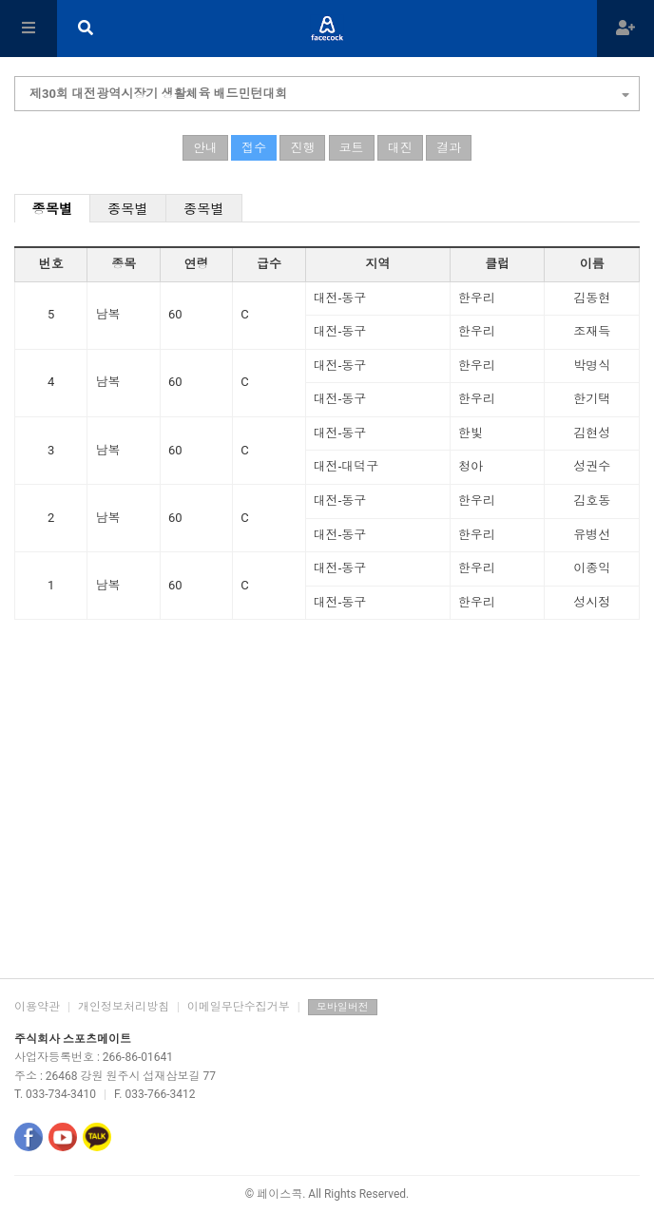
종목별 (52, 209)
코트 (351, 148)
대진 (400, 148)
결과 (448, 148)
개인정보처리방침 (123, 1006)
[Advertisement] (327, 826)
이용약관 (37, 1006)
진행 (302, 148)
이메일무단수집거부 (238, 1006)
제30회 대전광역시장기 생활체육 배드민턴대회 (329, 91)
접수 (253, 148)
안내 (205, 148)
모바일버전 (343, 1007)
